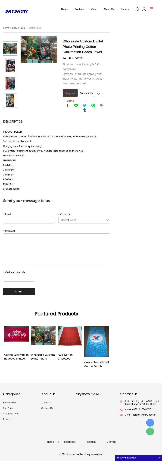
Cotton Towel (35, 28)
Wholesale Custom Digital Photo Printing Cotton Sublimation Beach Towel (43, 357)
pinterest (101, 105)
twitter (84, 105)
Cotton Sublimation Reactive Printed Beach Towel (16, 357)
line (76, 105)
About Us (108, 9)
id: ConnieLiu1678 (150, 423)
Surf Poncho (9, 408)
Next (10, 112)
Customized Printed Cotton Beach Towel (96, 364)
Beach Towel (18, 28)
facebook (67, 105)
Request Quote (70, 94)
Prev (10, 37)
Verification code (14, 272)
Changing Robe (11, 414)
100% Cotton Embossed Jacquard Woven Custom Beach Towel (69, 357)
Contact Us (86, 93)
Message (9, 230)
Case (94, 9)
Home (64, 9)
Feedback (70, 442)
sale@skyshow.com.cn (144, 415)
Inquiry (125, 9)
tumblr (84, 110)
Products (79, 9)
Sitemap (111, 442)
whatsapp (93, 105)
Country (64, 214)
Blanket (7, 419)
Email (7, 214)
